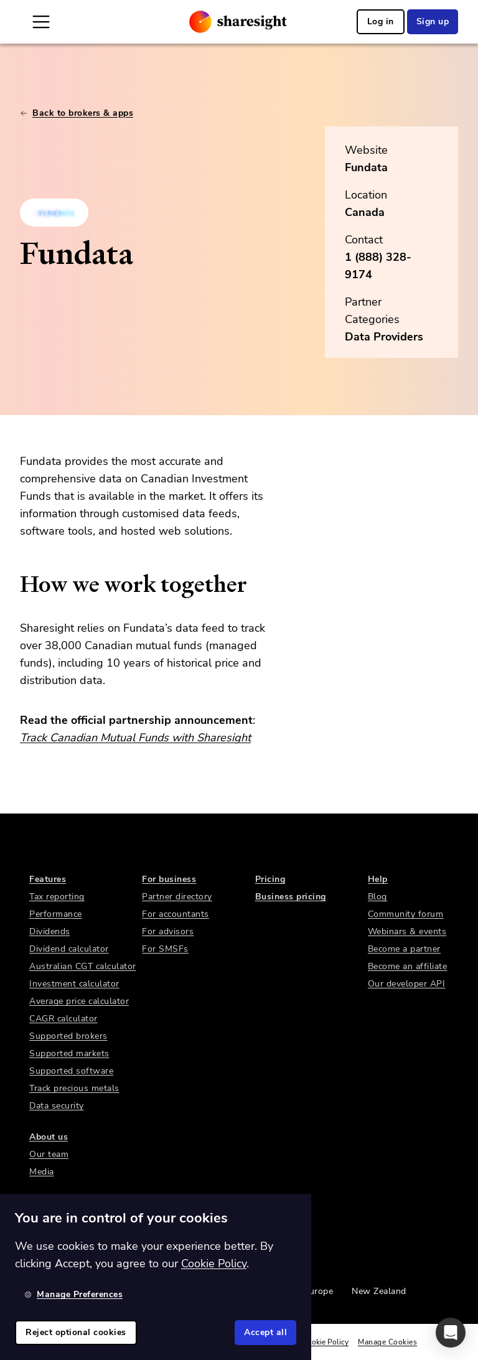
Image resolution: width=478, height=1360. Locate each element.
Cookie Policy (325, 1342)
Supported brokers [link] (68, 1036)
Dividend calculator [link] (69, 949)
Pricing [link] (270, 879)
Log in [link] (380, 21)
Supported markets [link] (69, 1053)
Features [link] (47, 879)
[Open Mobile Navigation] (41, 22)
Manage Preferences (73, 1294)
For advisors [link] (168, 931)
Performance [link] (55, 914)
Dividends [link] (49, 931)
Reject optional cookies (76, 1332)
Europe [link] (318, 1291)
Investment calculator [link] (74, 984)
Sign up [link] (432, 21)
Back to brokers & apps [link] (76, 113)
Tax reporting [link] (57, 897)
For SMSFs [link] (165, 949)
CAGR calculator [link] (63, 1019)
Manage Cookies (387, 1342)
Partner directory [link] (177, 897)
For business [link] (169, 879)
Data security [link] (56, 1106)
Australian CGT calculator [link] (82, 966)
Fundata (366, 167)
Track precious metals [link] (74, 1088)
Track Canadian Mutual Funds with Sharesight (135, 737)
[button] (451, 1333)
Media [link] (41, 1172)
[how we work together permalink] (13, 584)
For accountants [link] (175, 914)
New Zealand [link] (379, 1291)
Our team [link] (48, 1154)
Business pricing (290, 897)
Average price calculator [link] (79, 1001)
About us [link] (48, 1137)
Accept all (265, 1332)
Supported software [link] (71, 1071)
